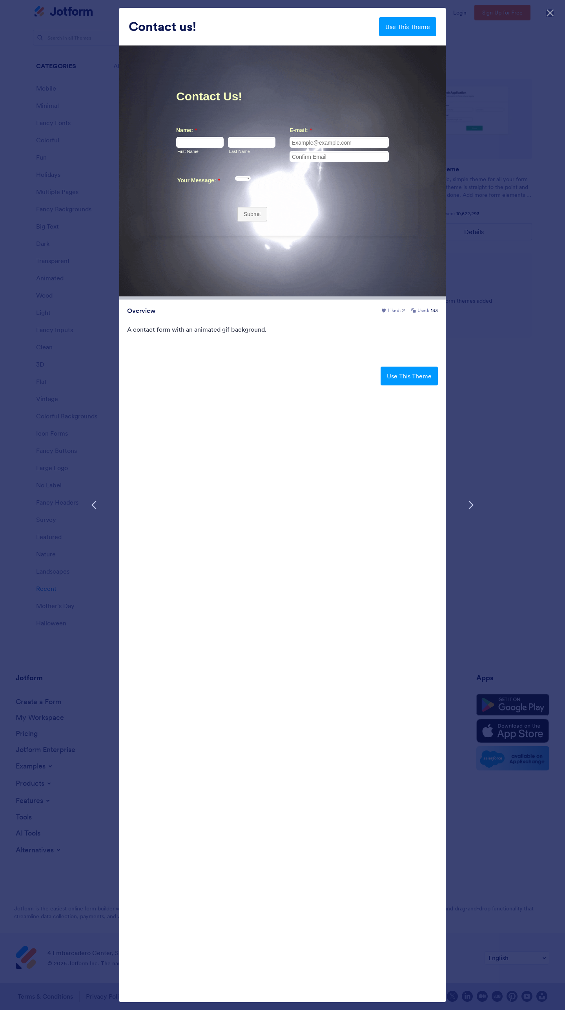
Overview (141, 310)
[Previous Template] (94, 505)
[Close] (550, 11)
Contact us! (162, 27)
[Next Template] (470, 505)
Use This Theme (407, 27)
